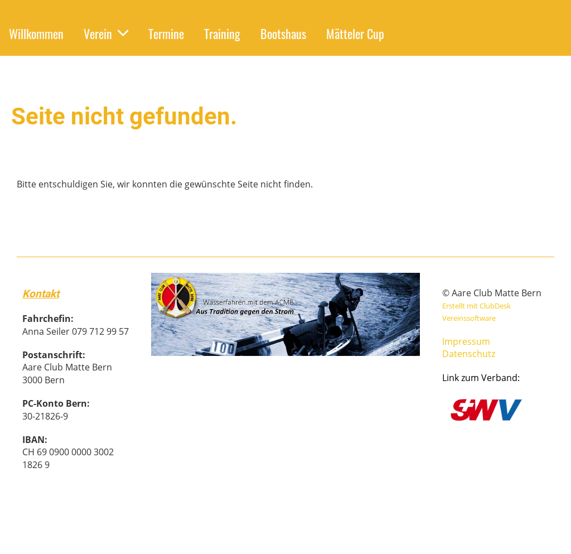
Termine (166, 33)
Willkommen (36, 33)
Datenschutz (468, 354)
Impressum (466, 341)
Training (222, 33)
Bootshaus (283, 33)
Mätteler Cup (355, 33)
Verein (106, 33)
